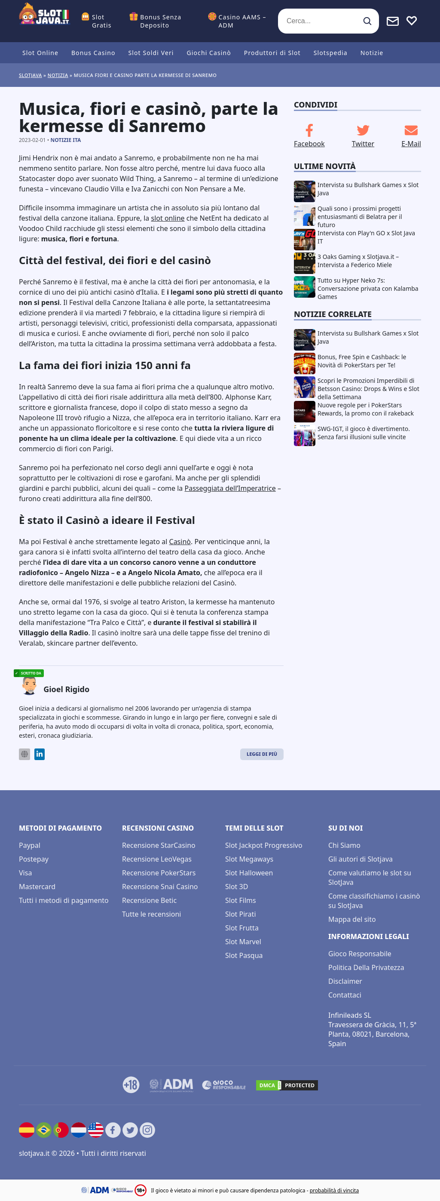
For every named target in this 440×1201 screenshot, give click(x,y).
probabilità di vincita (334, 1190)
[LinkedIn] (39, 754)
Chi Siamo (344, 845)
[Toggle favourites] (411, 21)
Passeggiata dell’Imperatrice (230, 488)
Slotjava (30, 75)
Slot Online (40, 53)
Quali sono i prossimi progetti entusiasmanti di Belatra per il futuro (360, 216)
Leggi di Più (262, 754)
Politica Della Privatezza (366, 967)
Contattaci (344, 995)
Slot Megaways (249, 859)
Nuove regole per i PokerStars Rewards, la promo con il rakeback (366, 409)
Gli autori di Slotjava (360, 859)
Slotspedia (331, 53)
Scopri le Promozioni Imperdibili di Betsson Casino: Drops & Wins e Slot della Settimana (368, 388)
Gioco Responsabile (359, 953)
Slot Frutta (242, 928)
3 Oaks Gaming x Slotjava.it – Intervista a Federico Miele (358, 261)
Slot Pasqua (244, 955)
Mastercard (37, 886)
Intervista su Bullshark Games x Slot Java (368, 189)
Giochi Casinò (209, 53)
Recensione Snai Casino (160, 886)
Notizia (58, 75)
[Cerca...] (328, 21)
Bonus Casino (93, 53)
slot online (167, 218)
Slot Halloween (249, 873)
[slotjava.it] (44, 21)
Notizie (372, 53)
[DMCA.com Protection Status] (287, 1085)
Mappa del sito (352, 919)
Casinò (180, 541)
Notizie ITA (65, 140)
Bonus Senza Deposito (160, 21)
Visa (25, 873)
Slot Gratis (102, 21)
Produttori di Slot (272, 53)
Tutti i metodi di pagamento (64, 900)
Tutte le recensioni (151, 914)
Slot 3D (236, 886)
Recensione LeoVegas (157, 859)
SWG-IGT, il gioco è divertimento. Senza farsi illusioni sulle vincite (364, 433)
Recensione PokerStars (159, 873)
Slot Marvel (243, 941)
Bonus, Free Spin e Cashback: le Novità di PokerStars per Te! (362, 361)
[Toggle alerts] (392, 21)
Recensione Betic (149, 900)
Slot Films (240, 900)
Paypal (29, 845)
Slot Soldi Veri (151, 53)
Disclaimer (345, 981)
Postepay (34, 859)
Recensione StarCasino (159, 845)
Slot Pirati (240, 914)
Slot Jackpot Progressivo (263, 845)
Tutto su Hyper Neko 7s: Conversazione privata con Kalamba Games (368, 288)
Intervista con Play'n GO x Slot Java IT (366, 237)
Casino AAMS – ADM (242, 21)
